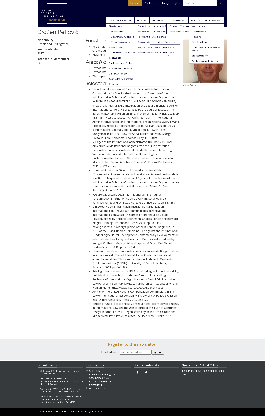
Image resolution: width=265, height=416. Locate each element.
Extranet (134, 3)
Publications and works (206, 20)
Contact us (151, 3)
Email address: (126, 352)
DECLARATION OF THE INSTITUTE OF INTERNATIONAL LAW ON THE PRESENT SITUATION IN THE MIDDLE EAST (61, 381)
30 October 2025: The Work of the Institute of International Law (59, 372)
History (141, 20)
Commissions (177, 20)
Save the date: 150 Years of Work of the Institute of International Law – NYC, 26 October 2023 (61, 390)
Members (157, 20)
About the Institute (120, 20)
